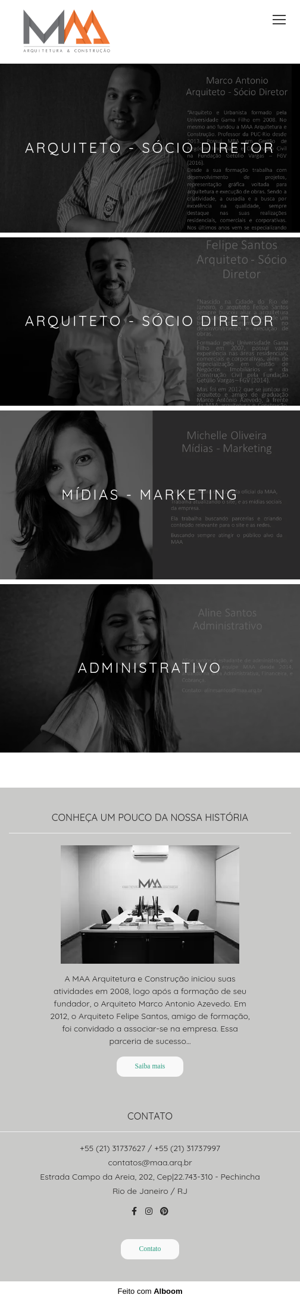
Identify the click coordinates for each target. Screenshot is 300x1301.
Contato (150, 1249)
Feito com (149, 1291)
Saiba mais (150, 1066)
